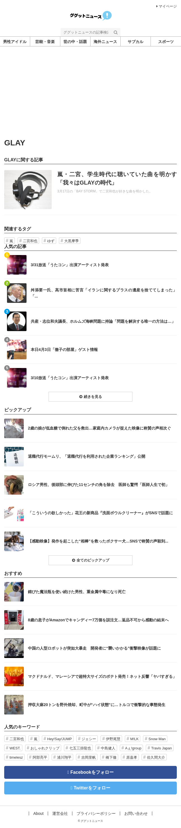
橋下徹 (111, 757)
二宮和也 (30, 241)
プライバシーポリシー (96, 813)
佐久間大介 (156, 757)
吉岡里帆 (88, 757)
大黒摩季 (71, 241)
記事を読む (90, 189)
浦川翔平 (64, 757)
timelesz (16, 757)
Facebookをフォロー (92, 772)
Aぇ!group (133, 748)
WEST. (15, 748)
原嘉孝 (131, 757)
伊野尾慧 (113, 739)
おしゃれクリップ (44, 748)
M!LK (134, 739)
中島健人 (108, 748)
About (38, 813)
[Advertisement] (90, 97)
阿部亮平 (40, 757)
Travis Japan (161, 748)
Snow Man (156, 739)
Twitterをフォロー (92, 787)
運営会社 (60, 813)
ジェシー (89, 739)
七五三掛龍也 (80, 748)
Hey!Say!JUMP (59, 739)
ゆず (50, 241)
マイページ (166, 6)
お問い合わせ (136, 813)
